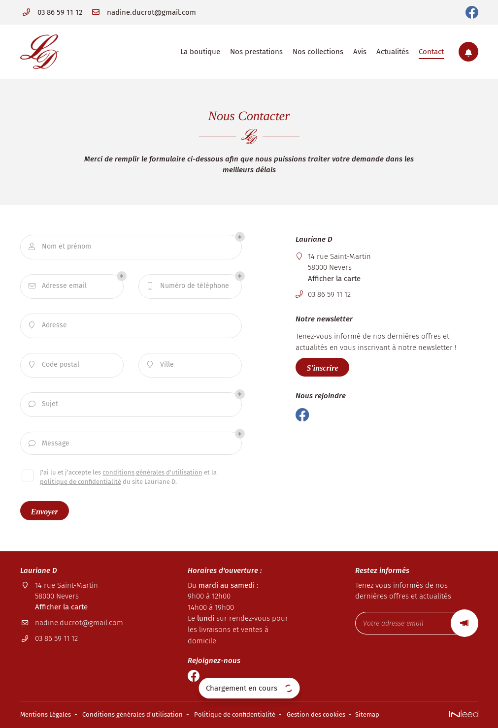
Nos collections (318, 51)
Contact (431, 51)
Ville (160, 365)
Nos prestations (256, 51)
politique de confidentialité (80, 483)
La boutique (200, 51)
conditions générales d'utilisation (152, 473)
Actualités (392, 51)
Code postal (54, 365)
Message (49, 444)
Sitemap (389, 715)
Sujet (43, 404)
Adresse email (58, 286)
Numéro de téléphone (188, 286)
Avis (359, 51)
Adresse (48, 325)
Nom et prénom (60, 247)
